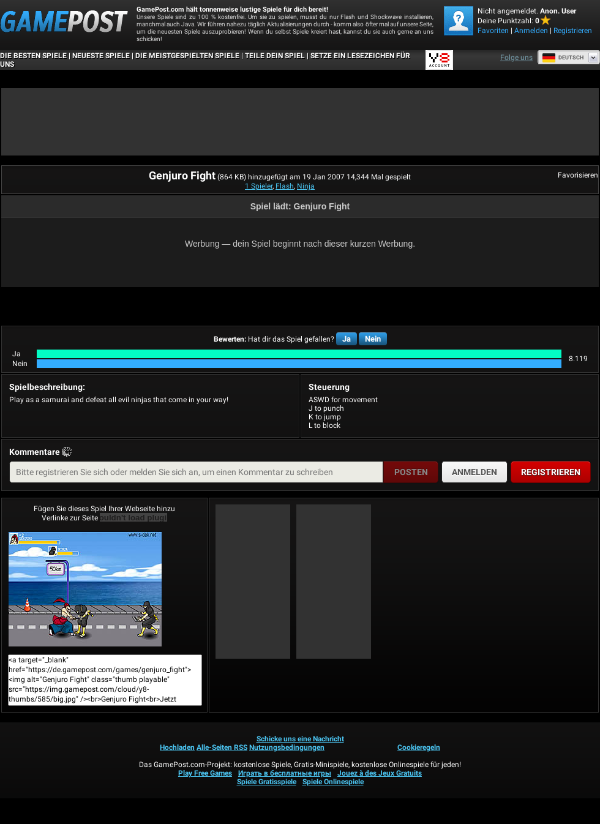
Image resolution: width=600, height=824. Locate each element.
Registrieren (572, 30)
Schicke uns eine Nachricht (300, 739)
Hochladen (177, 747)
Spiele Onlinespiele (333, 781)
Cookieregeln (418, 747)
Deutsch (562, 57)
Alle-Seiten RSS (222, 747)
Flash (285, 186)
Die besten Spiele (33, 55)
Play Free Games (205, 773)
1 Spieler (258, 186)
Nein (373, 338)
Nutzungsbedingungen (286, 747)
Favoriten (493, 30)
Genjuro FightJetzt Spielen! (85, 589)
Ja (346, 338)
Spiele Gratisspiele (266, 781)
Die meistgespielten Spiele (187, 55)
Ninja (306, 186)
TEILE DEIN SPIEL (275, 55)
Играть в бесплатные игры (284, 773)
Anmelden (531, 30)
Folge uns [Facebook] (516, 57)
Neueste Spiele (101, 55)
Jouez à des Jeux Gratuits (379, 773)
